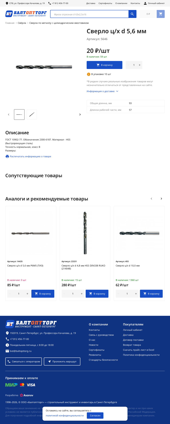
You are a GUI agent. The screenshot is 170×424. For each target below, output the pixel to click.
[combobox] (93, 15)
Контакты (135, 3)
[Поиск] (132, 14)
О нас (92, 339)
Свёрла (22, 24)
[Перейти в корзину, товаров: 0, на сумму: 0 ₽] (152, 15)
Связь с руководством (101, 334)
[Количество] (134, 66)
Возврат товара (132, 344)
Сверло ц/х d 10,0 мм (128, 267)
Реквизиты (95, 354)
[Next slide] (80, 116)
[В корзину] (42, 295)
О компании (121, 3)
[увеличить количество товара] (139, 66)
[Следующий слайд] (161, 200)
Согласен (95, 415)
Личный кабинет (132, 329)
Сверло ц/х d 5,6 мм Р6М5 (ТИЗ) (25, 267)
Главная (9, 24)
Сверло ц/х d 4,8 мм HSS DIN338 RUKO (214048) (83, 269)
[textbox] (91, 15)
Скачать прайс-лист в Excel (138, 349)
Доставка (90, 3)
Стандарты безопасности (103, 359)
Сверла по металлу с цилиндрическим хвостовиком (59, 24)
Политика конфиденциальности (141, 354)
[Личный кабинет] (154, 3)
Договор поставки (133, 339)
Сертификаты (105, 3)
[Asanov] (26, 395)
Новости (93, 344)
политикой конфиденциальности (65, 415)
